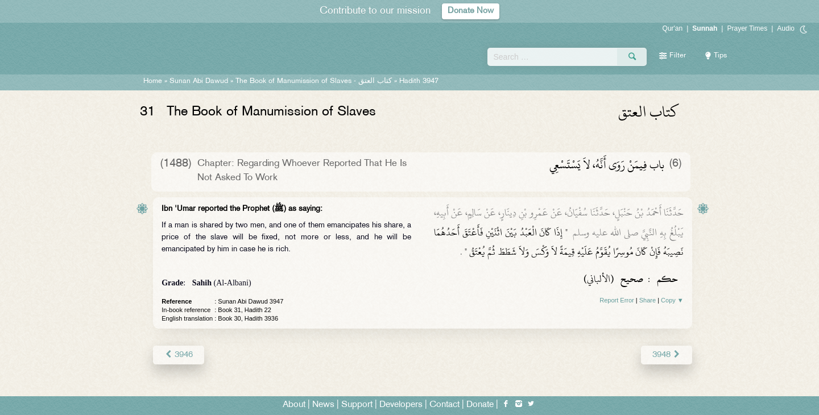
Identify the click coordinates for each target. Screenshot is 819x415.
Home (152, 81)
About (294, 404)
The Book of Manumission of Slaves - (314, 81)
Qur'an (673, 28)
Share (647, 300)
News (323, 404)
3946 (178, 354)
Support (357, 404)
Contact (444, 404)
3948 (666, 354)
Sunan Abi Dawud (198, 81)
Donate (480, 404)
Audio (786, 28)
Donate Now (471, 11)
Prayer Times (747, 28)
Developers (401, 404)
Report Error (616, 300)
